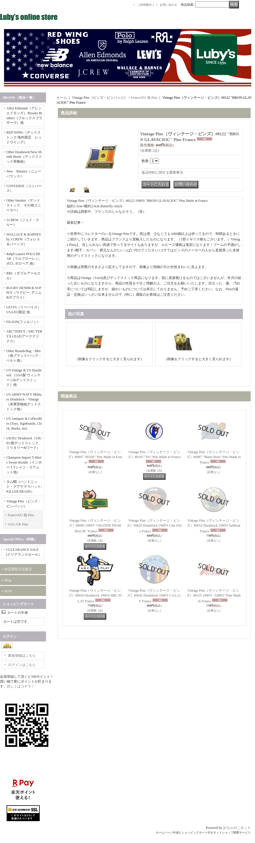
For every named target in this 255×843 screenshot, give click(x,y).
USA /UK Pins (18, 524)
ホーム (61, 98)
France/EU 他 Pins (21, 515)
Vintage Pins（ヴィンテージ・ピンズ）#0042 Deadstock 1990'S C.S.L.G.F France (154, 595)
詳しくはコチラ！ (21, 686)
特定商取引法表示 (18, 569)
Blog (7, 580)
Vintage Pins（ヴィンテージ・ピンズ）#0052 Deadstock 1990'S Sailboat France (213, 526)
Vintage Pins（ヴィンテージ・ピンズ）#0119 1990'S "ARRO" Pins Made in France (213, 595)
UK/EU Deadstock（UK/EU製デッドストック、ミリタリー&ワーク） (24, 443)
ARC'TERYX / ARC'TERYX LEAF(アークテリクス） (24, 336)
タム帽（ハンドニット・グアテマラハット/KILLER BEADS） (24, 486)
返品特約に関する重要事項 (162, 172)
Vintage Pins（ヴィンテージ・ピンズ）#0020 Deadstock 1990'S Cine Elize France (154, 526)
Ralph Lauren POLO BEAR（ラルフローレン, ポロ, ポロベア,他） (23, 259)
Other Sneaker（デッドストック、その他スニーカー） (23, 205)
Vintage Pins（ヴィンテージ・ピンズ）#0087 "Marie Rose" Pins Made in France (214, 457)
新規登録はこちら (22, 656)
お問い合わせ (168, 4)
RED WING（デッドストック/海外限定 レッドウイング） (24, 137)
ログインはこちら (22, 665)
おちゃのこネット (237, 828)
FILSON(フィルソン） (23, 322)
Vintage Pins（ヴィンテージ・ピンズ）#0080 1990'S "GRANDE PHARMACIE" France (95, 526)
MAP (8, 591)
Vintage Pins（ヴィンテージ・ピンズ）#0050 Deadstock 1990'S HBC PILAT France (95, 595)
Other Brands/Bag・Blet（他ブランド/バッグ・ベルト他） (24, 356)
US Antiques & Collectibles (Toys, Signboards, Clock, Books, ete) (24, 423)
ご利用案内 (144, 4)
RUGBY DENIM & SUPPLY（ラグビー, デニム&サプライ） (24, 293)
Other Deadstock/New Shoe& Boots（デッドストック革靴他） (24, 157)
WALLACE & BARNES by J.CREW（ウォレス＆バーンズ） (23, 239)
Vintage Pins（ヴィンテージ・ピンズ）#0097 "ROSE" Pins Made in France (95, 457)
